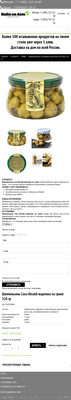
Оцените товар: (8, 234)
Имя (4, 240)
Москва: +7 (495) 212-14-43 (22, 1)
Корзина (64, 13)
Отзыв (5, 261)
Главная (4, 56)
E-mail (5, 251)
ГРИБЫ (23, 56)
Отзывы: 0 (7, 224)
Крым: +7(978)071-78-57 (19, 7)
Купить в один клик (58, 345)
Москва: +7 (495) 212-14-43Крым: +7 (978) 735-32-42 (43, 18)
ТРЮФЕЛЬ (14, 56)
